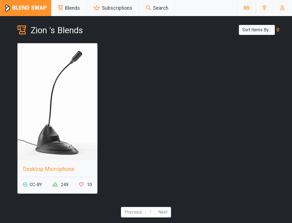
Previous (133, 212)
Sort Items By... (258, 29)
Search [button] (157, 8)
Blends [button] (69, 8)
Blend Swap (25, 8)
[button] (264, 8)
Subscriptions (113, 8)
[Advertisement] (234, 77)
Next (162, 212)
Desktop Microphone (48, 169)
